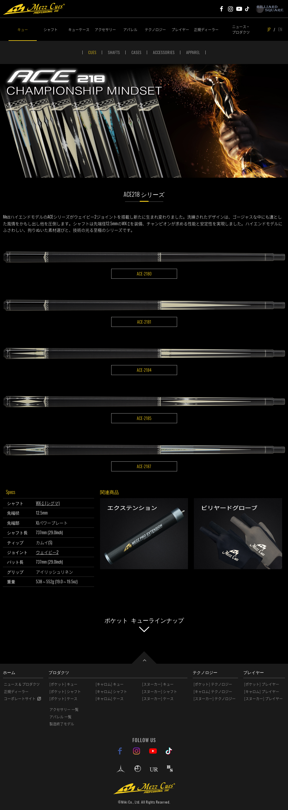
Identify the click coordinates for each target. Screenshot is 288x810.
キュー (22, 29)
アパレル (130, 29)
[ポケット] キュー (63, 684)
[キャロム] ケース (110, 698)
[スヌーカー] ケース (158, 698)
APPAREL (193, 52)
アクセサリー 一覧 (64, 709)
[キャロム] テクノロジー (213, 691)
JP (269, 29)
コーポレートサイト (20, 698)
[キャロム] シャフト (111, 691)
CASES (136, 52)
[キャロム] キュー (110, 684)
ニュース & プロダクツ (22, 684)
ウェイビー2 (47, 552)
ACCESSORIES (164, 52)
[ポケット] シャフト (65, 691)
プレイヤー (180, 29)
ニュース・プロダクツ (241, 29)
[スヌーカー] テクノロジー (215, 698)
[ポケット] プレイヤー (261, 684)
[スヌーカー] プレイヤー (263, 698)
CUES (92, 52)
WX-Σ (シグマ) (48, 503)
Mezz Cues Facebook (221, 9)
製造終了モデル (61, 724)
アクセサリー (105, 29)
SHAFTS (114, 52)
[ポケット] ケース (63, 698)
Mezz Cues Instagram (230, 9)
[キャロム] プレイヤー (261, 691)
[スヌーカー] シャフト (159, 691)
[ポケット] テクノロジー (213, 684)
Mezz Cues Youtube (239, 9)
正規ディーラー (206, 29)
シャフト (51, 29)
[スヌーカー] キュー (158, 684)
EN (280, 29)
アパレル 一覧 (60, 717)
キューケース (78, 29)
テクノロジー (155, 29)
